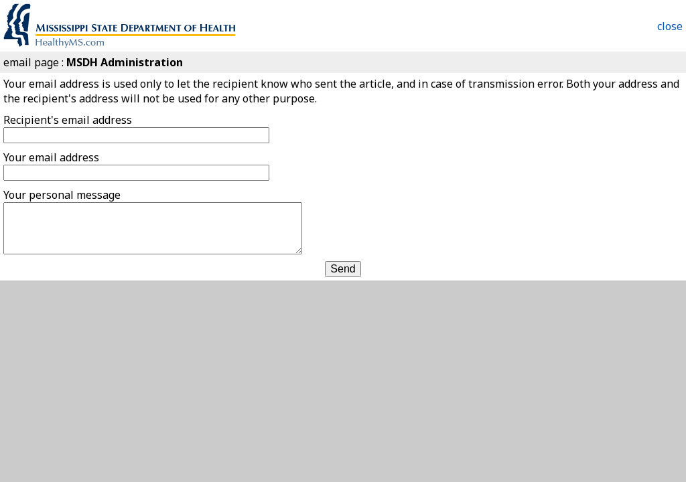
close (670, 26)
